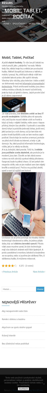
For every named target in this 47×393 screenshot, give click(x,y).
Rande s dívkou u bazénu (13, 319)
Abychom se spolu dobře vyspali (17, 327)
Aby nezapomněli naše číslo (15, 311)
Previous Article (10, 271)
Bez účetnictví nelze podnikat (15, 343)
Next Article (39, 271)
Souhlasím (23, 389)
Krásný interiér (9, 335)
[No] (44, 384)
